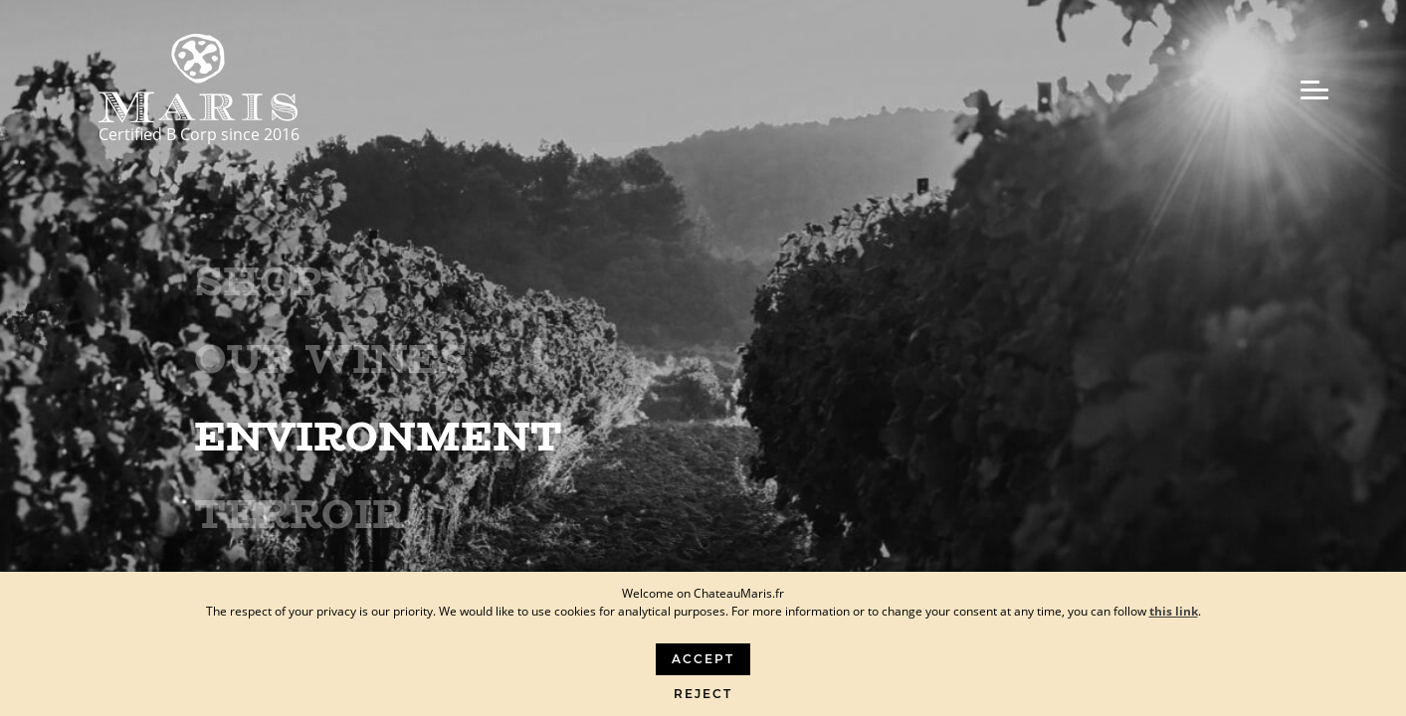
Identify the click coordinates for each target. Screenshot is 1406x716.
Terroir (299, 514)
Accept (703, 658)
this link (1173, 611)
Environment (378, 436)
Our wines (331, 359)
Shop (258, 281)
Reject (703, 693)
